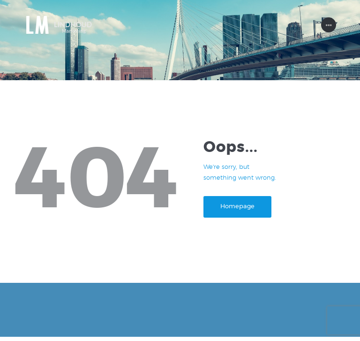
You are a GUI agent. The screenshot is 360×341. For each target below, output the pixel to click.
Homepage (241, 211)
